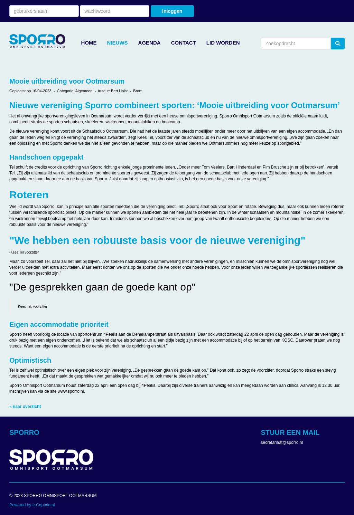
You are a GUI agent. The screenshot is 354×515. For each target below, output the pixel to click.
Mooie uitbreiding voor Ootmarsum (66, 81)
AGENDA (149, 43)
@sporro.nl (282, 442)
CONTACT (183, 43)
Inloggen (172, 11)
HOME (89, 43)
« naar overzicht (25, 406)
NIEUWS (117, 43)
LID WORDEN (223, 43)
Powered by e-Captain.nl (32, 505)
